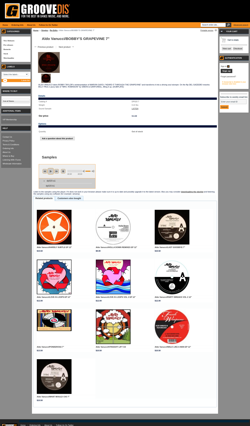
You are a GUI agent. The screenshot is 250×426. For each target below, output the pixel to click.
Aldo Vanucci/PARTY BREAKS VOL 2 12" (173, 297)
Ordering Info (8, 148)
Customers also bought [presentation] (69, 198)
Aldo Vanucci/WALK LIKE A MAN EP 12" (173, 347)
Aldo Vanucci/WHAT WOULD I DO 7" (53, 397)
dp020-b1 (50, 186)
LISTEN (135, 109)
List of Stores (8, 101)
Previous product (43, 47)
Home (36, 30)
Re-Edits (54, 30)
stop (63, 171)
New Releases (8, 41)
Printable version (207, 30)
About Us (6, 152)
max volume (93, 171)
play (50, 171)
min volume (84, 171)
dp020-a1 (51, 181)
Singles (44, 30)
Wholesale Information (12, 164)
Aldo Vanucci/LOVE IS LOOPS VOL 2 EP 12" (116, 297)
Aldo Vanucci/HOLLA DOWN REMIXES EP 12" (116, 247)
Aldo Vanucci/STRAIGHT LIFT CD (111, 347)
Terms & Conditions (11, 145)
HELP (5, 128)
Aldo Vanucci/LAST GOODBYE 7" (170, 247)
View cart (227, 49)
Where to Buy (8, 156)
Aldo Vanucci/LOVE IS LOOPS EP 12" (54, 297)
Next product (66, 47)
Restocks (7, 49)
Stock (5, 54)
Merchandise (8, 58)
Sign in (225, 66)
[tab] (44, 198)
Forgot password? (228, 76)
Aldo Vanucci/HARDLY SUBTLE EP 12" (54, 247)
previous (44, 171)
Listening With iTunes (12, 160)
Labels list (25, 80)
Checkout (238, 49)
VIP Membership (10, 120)
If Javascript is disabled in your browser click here (234, 83)
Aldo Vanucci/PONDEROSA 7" (50, 347)
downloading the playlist (192, 192)
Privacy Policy (8, 141)
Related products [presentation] (44, 198)
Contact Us (7, 137)
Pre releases (8, 45)
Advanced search (241, 25)
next (56, 171)
